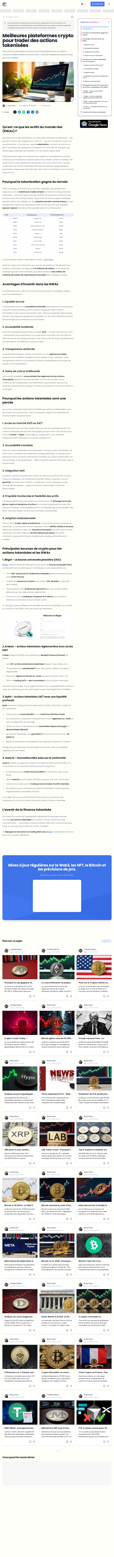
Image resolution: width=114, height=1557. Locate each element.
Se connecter (97, 4)
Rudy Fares (51, 1005)
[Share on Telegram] (19, 112)
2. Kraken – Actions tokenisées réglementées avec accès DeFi (92, 97)
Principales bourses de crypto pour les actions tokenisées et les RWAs (95, 86)
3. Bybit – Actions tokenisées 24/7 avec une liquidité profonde (95, 102)
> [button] (60, 1451)
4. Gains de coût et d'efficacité (93, 55)
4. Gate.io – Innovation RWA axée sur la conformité (95, 107)
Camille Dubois (16, 949)
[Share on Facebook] (28, 112)
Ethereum (16, 479)
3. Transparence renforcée (91, 52)
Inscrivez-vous (11, 605)
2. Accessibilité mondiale (90, 69)
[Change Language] (83, 4)
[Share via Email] (37, 112)
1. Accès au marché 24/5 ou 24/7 (93, 65)
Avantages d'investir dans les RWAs (93, 40)
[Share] (33, 996)
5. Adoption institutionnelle (91, 81)
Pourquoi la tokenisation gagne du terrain (95, 34)
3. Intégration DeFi (88, 72)
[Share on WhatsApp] (23, 112)
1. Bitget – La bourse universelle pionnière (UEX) (92, 91)
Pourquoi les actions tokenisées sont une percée (94, 60)
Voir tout (106, 941)
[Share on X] (15, 112)
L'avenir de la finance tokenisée (94, 112)
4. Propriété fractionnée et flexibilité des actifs (95, 77)
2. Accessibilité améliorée (91, 48)
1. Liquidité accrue (88, 45)
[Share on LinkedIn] (32, 112)
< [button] (53, 1451)
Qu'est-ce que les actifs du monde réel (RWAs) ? (95, 28)
